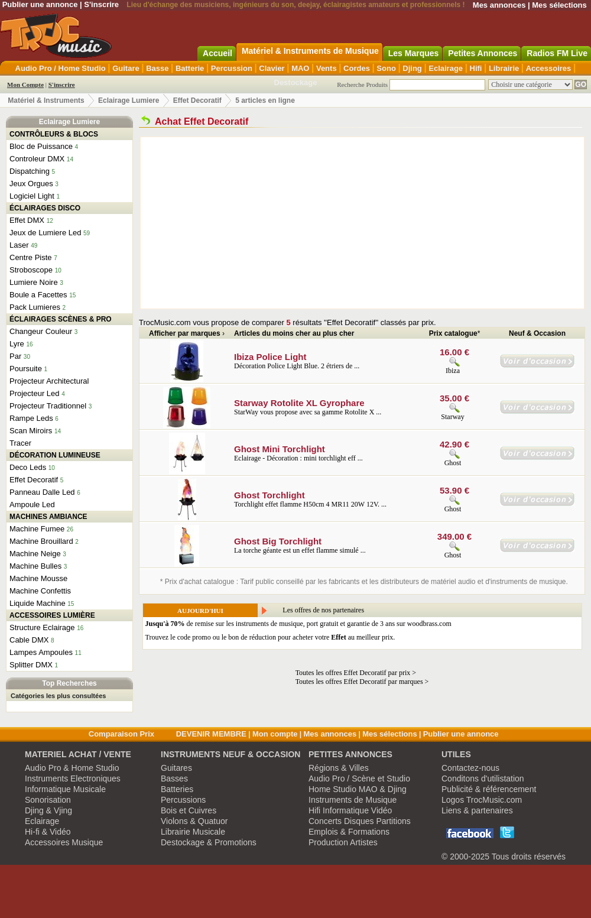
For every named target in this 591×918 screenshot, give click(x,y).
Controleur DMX (36, 158)
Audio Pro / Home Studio (60, 68)
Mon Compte (25, 84)
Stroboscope (31, 269)
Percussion (231, 68)
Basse (157, 68)
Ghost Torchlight (269, 495)
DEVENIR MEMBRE (211, 733)
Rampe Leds (31, 418)
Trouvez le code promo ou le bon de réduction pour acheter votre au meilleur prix (269, 637)
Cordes (356, 68)
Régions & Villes (339, 768)
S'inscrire (101, 4)
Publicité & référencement (488, 789)
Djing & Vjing (48, 810)
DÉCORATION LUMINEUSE (54, 455)
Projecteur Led (34, 393)
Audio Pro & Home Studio (72, 768)
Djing (412, 68)
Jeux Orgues (31, 183)
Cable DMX (28, 639)
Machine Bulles (35, 566)
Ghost (453, 463)
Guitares (176, 768)
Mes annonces (499, 5)
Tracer (20, 443)
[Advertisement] (321, 223)
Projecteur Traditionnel (47, 405)
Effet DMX (26, 220)
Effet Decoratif (197, 100)
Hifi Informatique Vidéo (350, 810)
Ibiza (453, 370)
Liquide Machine (37, 603)
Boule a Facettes (38, 294)
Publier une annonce (40, 4)
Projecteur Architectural (49, 381)
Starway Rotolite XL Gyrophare (299, 403)
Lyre (16, 343)
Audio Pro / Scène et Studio (359, 778)
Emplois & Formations (349, 831)
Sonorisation (48, 800)
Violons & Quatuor (194, 821)
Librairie (504, 68)
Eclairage (445, 68)
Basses (174, 778)
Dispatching (29, 171)
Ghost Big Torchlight (278, 541)
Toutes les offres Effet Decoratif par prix (353, 673)
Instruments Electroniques (73, 778)
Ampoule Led (32, 504)
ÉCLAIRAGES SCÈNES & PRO (60, 319)
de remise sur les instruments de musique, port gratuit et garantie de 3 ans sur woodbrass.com (298, 623)
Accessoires (548, 68)
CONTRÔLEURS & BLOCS (53, 134)
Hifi (476, 68)
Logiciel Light (31, 196)
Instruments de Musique (353, 800)
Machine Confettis (40, 590)
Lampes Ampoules (41, 652)
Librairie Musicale (193, 831)
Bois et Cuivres (188, 810)
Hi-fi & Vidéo (48, 831)
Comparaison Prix (121, 733)
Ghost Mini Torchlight (279, 449)
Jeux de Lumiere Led (45, 232)
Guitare (125, 68)
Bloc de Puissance (41, 146)
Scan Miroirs (30, 430)
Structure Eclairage (42, 627)
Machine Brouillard (41, 541)
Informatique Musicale (65, 789)
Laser (19, 245)
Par (15, 356)
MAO (300, 68)
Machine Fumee (36, 528)
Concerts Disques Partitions (360, 821)
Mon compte (275, 733)
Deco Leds (27, 467)
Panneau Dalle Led (42, 492)
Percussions (183, 800)
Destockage (295, 82)
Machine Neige (35, 553)
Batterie (190, 68)
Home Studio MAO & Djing (358, 789)
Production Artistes (343, 842)
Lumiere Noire (33, 282)
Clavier (271, 68)
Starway (452, 417)
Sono (386, 68)
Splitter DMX (31, 664)
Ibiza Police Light (270, 357)
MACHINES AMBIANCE (48, 516)
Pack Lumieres (34, 307)
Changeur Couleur (40, 331)
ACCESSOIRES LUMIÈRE (52, 615)
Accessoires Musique (64, 842)
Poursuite (25, 368)
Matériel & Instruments (46, 100)
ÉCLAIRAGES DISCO (44, 208)
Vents (326, 68)
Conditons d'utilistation (482, 778)
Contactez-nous (470, 768)
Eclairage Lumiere (128, 100)
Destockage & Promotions (208, 842)
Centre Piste (30, 257)
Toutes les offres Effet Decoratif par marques (359, 681)
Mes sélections (559, 5)
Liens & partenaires (477, 810)
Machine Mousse (38, 578)
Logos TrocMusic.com (481, 800)
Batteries (177, 789)
